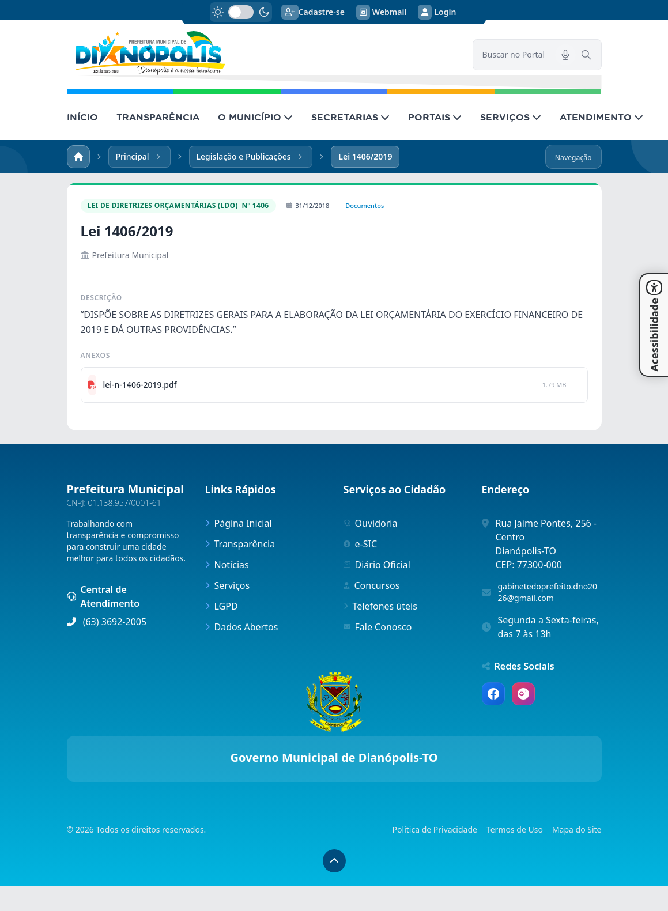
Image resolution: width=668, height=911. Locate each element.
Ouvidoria (371, 523)
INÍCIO (82, 117)
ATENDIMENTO (601, 117)
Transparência (240, 544)
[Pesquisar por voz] (565, 54)
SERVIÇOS (510, 117)
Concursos (372, 585)
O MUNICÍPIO (255, 117)
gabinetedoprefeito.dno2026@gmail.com (548, 592)
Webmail (381, 12)
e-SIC (361, 544)
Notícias (227, 564)
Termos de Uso (514, 829)
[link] (263, 53)
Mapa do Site (577, 829)
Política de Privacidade (435, 829)
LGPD (221, 606)
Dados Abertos (241, 627)
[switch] (241, 12)
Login (437, 12)
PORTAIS (435, 117)
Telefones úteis (380, 606)
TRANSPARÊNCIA (157, 117)
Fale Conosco (378, 627)
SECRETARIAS (350, 117)
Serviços (227, 585)
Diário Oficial (377, 564)
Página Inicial (238, 523)
